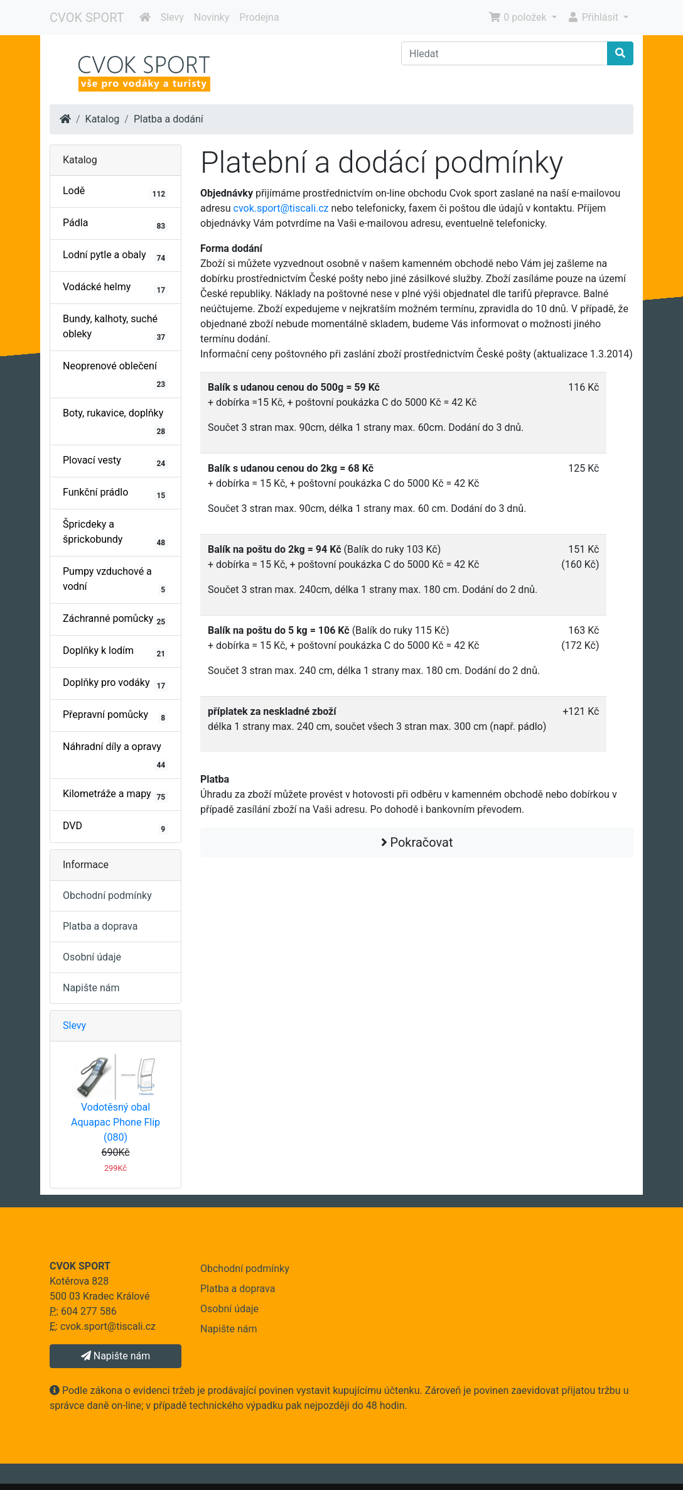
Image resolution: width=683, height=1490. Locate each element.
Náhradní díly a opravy (115, 756)
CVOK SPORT (87, 17)
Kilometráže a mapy (115, 795)
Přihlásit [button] (594, 17)
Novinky (212, 17)
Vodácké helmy (115, 288)
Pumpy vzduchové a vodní (115, 580)
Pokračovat (417, 842)
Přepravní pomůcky (115, 716)
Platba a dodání (168, 119)
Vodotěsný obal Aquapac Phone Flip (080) (115, 1122)
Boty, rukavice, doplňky (115, 422)
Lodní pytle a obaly (115, 256)
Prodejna (259, 17)
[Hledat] (504, 53)
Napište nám (91, 988)
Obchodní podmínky (107, 895)
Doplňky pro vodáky (115, 684)
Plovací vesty (115, 461)
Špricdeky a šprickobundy (115, 533)
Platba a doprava (100, 926)
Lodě (115, 192)
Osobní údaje (92, 957)
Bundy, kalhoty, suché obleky (115, 328)
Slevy (172, 17)
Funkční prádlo (115, 493)
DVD (115, 827)
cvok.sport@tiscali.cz (281, 208)
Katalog (102, 119)
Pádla (115, 224)
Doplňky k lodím (115, 652)
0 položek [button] (518, 17)
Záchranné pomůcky (115, 620)
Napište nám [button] (115, 1356)
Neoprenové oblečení (115, 375)
